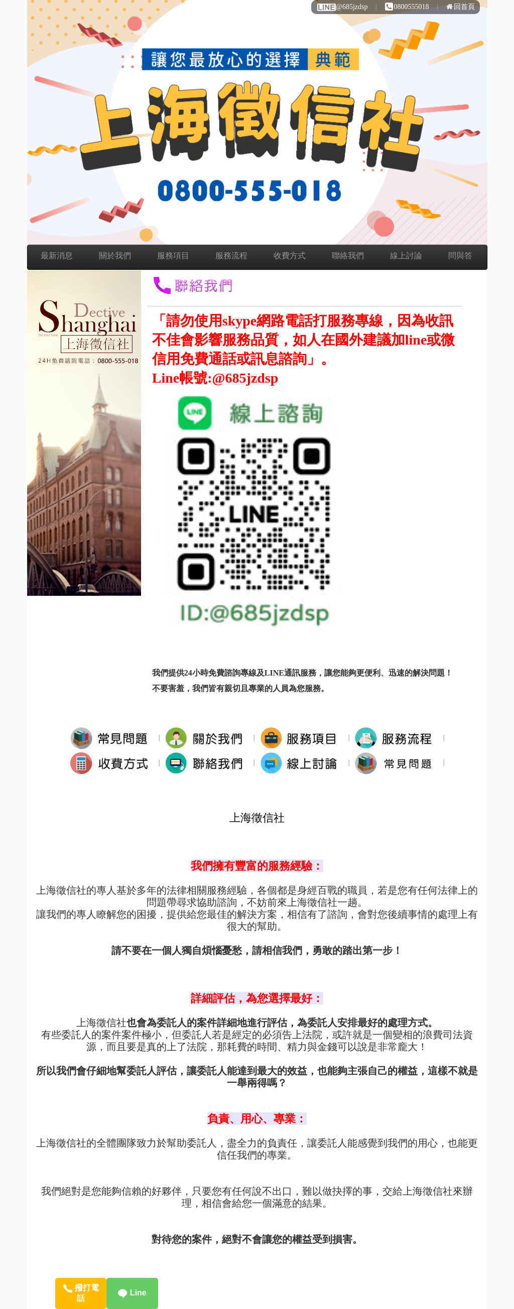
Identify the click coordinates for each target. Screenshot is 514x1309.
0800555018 (407, 7)
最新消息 (57, 255)
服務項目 (173, 255)
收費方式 (290, 255)
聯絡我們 (348, 255)
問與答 (460, 255)
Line (132, 1292)
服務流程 (231, 255)
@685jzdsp (341, 7)
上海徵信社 (257, 817)
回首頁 (460, 7)
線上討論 (406, 255)
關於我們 (115, 255)
